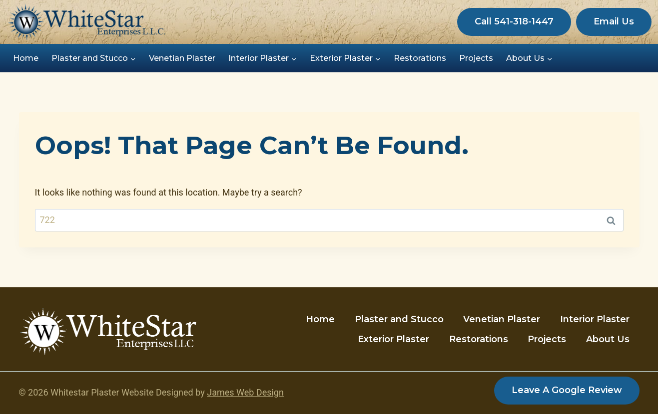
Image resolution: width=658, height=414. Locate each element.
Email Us (614, 21)
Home (25, 58)
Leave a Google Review (567, 390)
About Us (608, 339)
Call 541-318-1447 (514, 21)
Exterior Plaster (393, 339)
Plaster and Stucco (399, 319)
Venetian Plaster (182, 58)
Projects (476, 58)
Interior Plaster (595, 319)
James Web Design (245, 392)
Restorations (420, 58)
